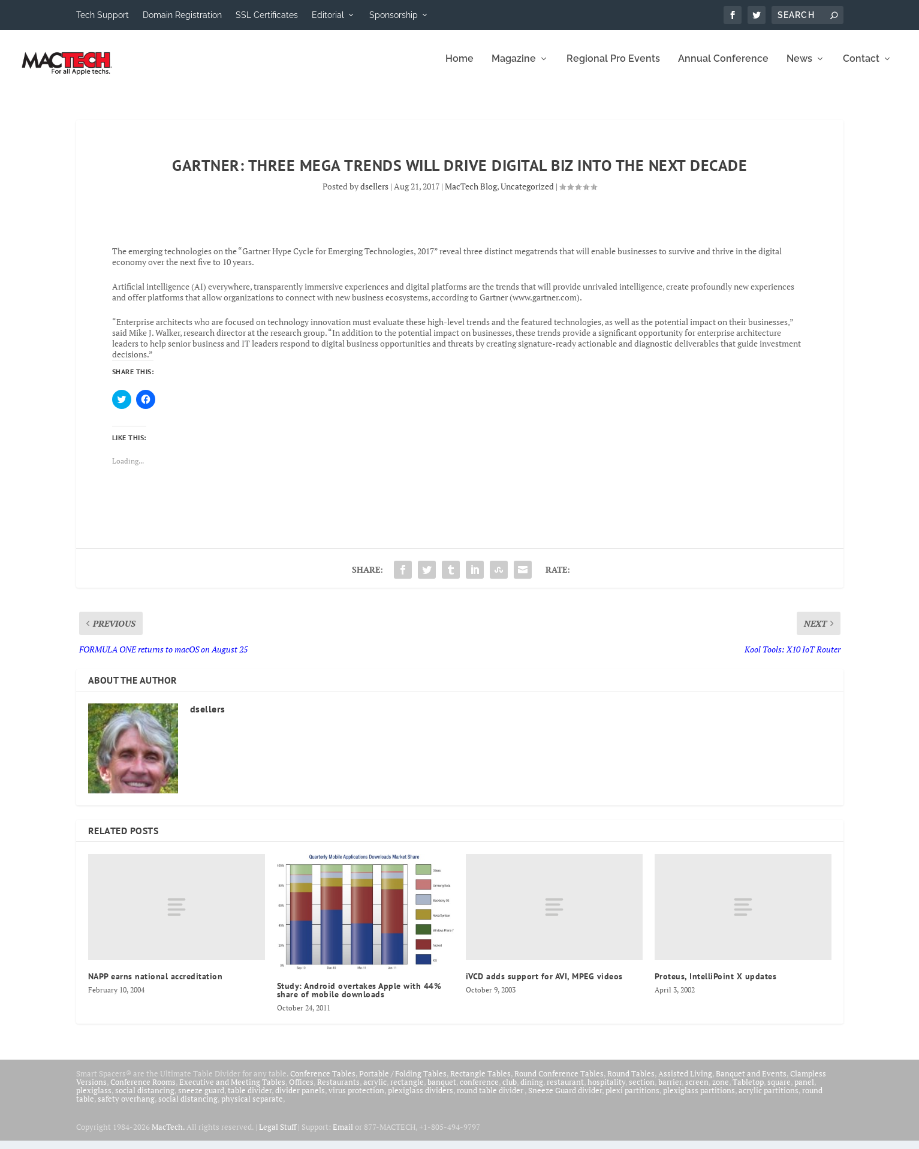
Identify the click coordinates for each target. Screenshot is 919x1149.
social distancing (144, 1098)
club (509, 1090)
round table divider (491, 1098)
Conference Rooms (143, 1090)
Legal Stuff (277, 1135)
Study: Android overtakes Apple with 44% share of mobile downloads (359, 998)
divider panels (300, 1098)
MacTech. (168, 1135)
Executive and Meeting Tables (232, 1090)
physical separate (252, 1107)
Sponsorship (393, 15)
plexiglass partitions (699, 1098)
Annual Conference (723, 67)
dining (531, 1090)
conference (479, 1090)
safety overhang (126, 1107)
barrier (670, 1090)
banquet (441, 1090)
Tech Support (102, 15)
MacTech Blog (471, 194)
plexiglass (94, 1098)
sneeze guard (201, 1098)
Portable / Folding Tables (403, 1081)
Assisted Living (685, 1081)
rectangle (407, 1090)
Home (459, 67)
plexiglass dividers (420, 1098)
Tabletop (748, 1090)
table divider (250, 1098)
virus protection (356, 1098)
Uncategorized (527, 194)
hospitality (606, 1090)
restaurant (565, 1090)
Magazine (514, 67)
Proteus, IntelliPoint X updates (716, 984)
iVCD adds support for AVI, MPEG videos (544, 984)
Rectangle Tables (480, 1081)
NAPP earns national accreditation (155, 984)
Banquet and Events (751, 1081)
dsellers (374, 194)
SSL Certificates (267, 15)
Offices (301, 1090)
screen (697, 1090)
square (779, 1090)
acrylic (375, 1090)
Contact (861, 67)
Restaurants (338, 1090)
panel (804, 1090)
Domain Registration (182, 15)
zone (720, 1090)
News (799, 67)
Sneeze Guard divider (565, 1098)
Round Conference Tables (559, 1081)
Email (343, 1135)
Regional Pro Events (613, 67)
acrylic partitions (769, 1098)
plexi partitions (632, 1098)
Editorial (328, 15)
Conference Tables (322, 1081)
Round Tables (631, 1081)
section (642, 1090)
